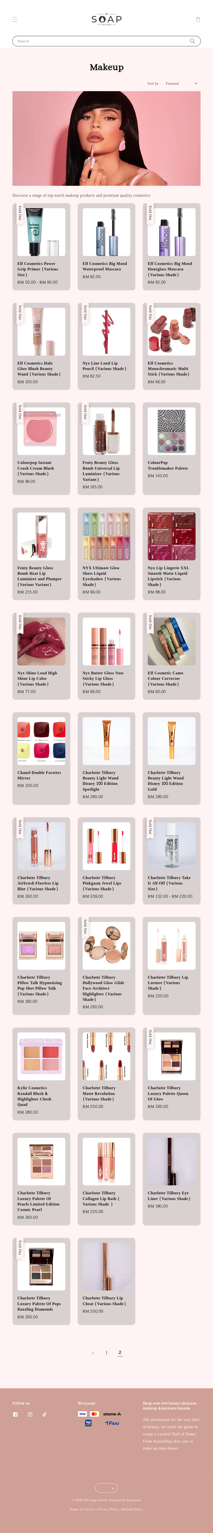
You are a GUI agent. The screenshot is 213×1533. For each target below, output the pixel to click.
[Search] (193, 41)
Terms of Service (82, 1509)
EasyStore (133, 1500)
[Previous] (93, 1352)
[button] (14, 19)
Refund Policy (132, 1509)
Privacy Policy (108, 1509)
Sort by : (154, 83)
